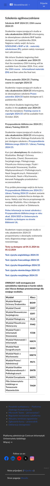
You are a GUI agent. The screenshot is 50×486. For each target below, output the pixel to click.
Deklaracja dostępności (19, 425)
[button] (19, 5)
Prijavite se (28, 471)
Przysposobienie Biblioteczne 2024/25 (23, 190)
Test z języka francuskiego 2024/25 (22, 260)
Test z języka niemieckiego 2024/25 (22, 270)
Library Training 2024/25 (16, 193)
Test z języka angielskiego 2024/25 (22, 255)
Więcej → (7, 442)
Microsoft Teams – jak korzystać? (24, 413)
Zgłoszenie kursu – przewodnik (23, 422)
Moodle (24, 478)
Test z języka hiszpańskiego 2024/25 (22, 265)
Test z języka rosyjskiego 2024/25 (21, 275)
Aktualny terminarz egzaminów (23, 419)
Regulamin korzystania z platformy (24, 416)
